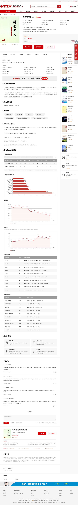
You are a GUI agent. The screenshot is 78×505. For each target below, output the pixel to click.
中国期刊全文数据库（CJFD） (42, 31)
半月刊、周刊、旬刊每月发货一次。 (10, 444)
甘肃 (47, 22)
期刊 (28, 27)
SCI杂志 (44, 11)
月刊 (47, 24)
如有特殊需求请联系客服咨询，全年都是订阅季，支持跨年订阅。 (39, 444)
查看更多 (29, 411)
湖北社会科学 (8, 468)
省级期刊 (39, 17)
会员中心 (73, 11)
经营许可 (64, 1)
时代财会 (5, 479)
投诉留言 (60, 495)
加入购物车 (74, 41)
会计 (43, 27)
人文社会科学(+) (32, 27)
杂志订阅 (69, 1)
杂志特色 (29, 54)
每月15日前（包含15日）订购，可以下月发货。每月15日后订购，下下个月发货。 (42, 443)
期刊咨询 (60, 492)
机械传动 (8, 470)
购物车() (75, 1)
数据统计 (37, 54)
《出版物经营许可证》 (12, 457)
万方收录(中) (40, 29)
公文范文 (71, 492)
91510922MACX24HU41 (55, 500)
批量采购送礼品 (37, 448)
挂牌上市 (4, 493)
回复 (54, 372)
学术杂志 (28, 11)
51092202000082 (42, 500)
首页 (21, 11)
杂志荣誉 (21, 54)
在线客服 (15, 492)
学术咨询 (28, 47)
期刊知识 (71, 493)
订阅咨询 (60, 493)
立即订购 (42, 433)
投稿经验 (52, 11)
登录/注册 (59, 1)
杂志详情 (4, 54)
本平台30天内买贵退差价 (24, 448)
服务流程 (32, 492)
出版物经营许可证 (47, 492)
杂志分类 (8, 11)
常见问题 (32, 495)
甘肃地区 (6, 14)
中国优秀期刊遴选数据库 (31, 31)
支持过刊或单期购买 (49, 448)
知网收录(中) (29, 29)
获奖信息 (4, 492)
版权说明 (4, 495)
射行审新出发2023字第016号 (25, 502)
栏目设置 (13, 54)
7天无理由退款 (11, 448)
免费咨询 (39, 47)
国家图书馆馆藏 (46, 29)
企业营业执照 (46, 493)
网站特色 (32, 493)
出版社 (59, 11)
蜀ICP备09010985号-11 (27, 500)
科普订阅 (36, 11)
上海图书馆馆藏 (53, 29)
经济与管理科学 (39, 27)
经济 (7, 69)
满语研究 (16, 479)
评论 (6, 422)
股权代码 (11, 1)
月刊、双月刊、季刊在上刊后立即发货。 (11, 443)
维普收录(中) (34, 29)
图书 (66, 11)
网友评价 (45, 54)
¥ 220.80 (30, 38)
